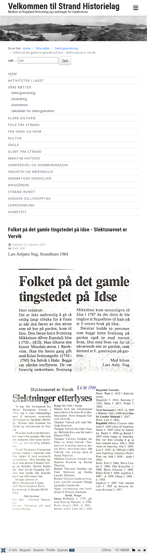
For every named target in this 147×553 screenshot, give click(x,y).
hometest (17, 212)
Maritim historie (24, 158)
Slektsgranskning (23, 93)
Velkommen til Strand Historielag (64, 6)
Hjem (12, 74)
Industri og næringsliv (30, 172)
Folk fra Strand (24, 125)
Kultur (15, 138)
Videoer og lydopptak (29, 198)
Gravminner (19, 105)
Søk (65, 60)
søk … (12, 60)
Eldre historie (22, 118)
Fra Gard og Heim (24, 131)
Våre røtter (19, 87)
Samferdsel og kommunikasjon (38, 165)
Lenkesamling (21, 205)
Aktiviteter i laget (26, 80)
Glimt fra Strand (25, 151)
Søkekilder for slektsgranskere (32, 111)
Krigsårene (18, 185)
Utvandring (19, 99)
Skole (13, 145)
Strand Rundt (21, 192)
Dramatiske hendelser (29, 178)
